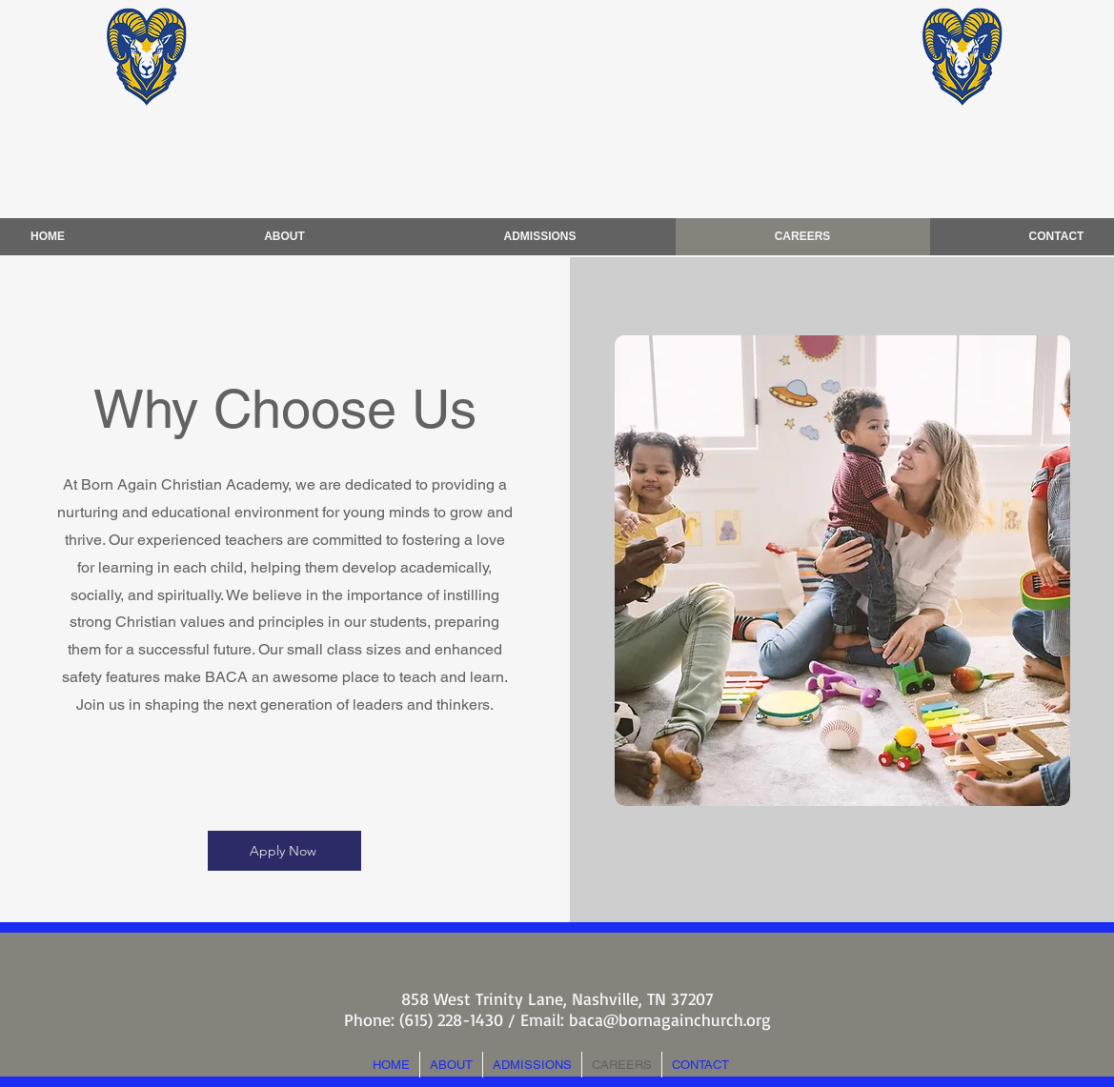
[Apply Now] (284, 851)
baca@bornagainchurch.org (670, 1019)
